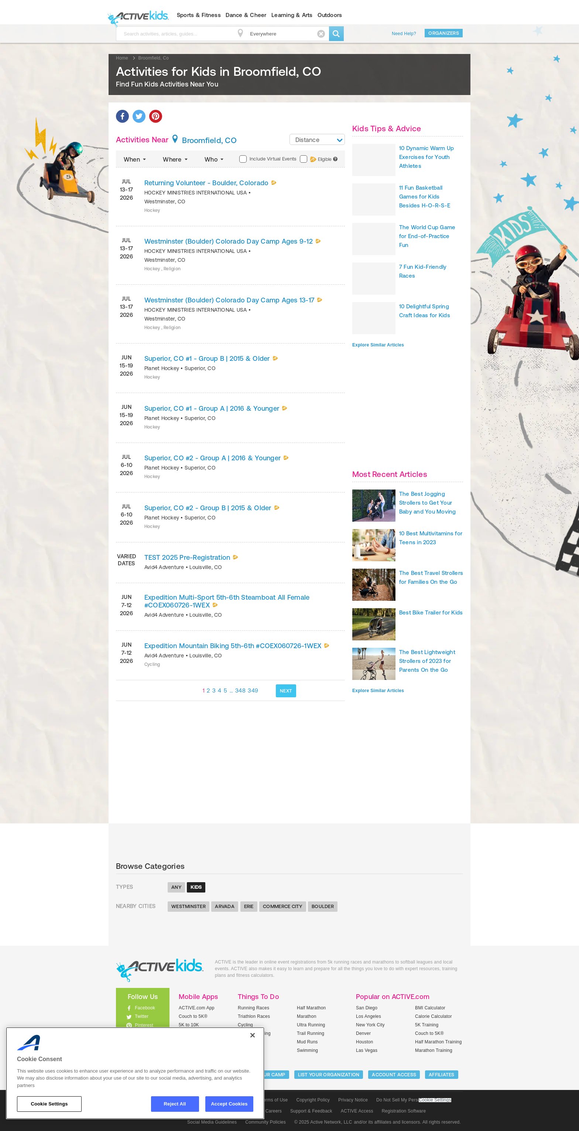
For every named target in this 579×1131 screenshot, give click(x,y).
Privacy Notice (353, 1100)
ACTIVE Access (357, 1111)
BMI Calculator (430, 1007)
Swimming (307, 1050)
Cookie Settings (435, 1100)
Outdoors (330, 15)
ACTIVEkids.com (136, 15)
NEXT (286, 691)
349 (253, 690)
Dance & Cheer (246, 15)
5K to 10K (189, 1024)
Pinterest (144, 1025)
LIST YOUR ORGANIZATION (329, 1074)
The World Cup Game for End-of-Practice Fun (427, 236)
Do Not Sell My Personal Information (413, 1100)
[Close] (252, 1035)
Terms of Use (274, 1100)
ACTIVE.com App (197, 1007)
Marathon (306, 1016)
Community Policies (265, 1122)
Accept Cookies (229, 1104)
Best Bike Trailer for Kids (431, 612)
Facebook (145, 1007)
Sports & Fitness (199, 15)
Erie (249, 906)
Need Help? (404, 33)
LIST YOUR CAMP (265, 1074)
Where (176, 159)
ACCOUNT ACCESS (394, 1074)
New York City (370, 1024)
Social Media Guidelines (212, 1122)
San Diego (366, 1007)
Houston (364, 1041)
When (135, 159)
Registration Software (404, 1111)
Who (215, 159)
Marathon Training (433, 1050)
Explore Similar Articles (378, 345)
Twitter (141, 1016)
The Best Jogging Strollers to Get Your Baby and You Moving (427, 503)
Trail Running (310, 1033)
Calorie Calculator (433, 1016)
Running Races (253, 1007)
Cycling (245, 1024)
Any (176, 887)
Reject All (175, 1104)
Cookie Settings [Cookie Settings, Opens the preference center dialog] (49, 1104)
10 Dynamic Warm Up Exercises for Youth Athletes (426, 157)
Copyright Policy (313, 1100)
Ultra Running (311, 1024)
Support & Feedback (311, 1111)
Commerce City (282, 906)
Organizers (443, 33)
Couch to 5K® (193, 1016)
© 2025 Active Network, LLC (323, 1122)
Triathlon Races (254, 1016)
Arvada (224, 906)
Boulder (323, 906)
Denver (363, 1033)
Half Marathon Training (438, 1041)
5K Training (426, 1024)
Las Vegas (366, 1050)
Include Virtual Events (267, 159)
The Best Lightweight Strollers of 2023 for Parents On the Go (427, 661)
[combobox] (317, 139)
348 (240, 690)
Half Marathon (311, 1007)
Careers (273, 1111)
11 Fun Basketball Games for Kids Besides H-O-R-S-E (424, 196)
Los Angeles (368, 1016)
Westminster (188, 906)
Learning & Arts (292, 15)
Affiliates (442, 1074)
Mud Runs (307, 1041)
